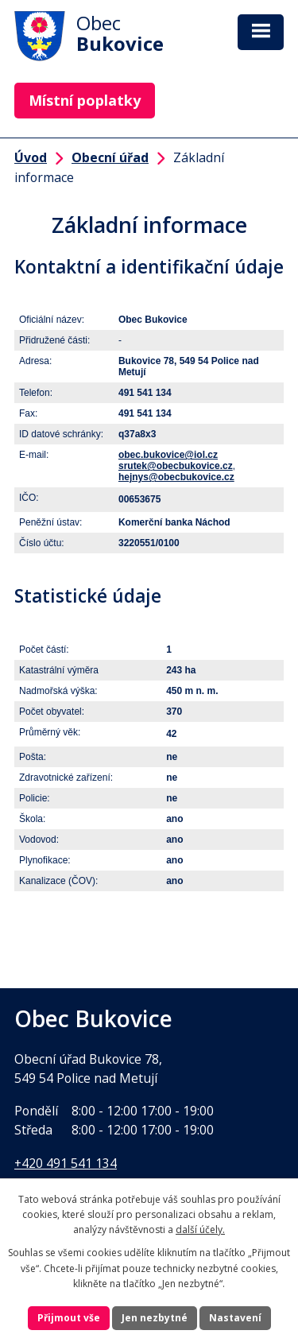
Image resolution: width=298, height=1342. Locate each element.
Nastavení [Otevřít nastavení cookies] (235, 1318)
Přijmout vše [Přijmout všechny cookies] (68, 1318)
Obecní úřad (110, 157)
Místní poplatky (85, 100)
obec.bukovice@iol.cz (168, 454)
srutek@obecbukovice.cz (175, 465)
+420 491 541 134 (65, 1163)
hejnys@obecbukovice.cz (176, 477)
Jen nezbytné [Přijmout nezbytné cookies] (155, 1318)
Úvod (30, 157)
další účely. (200, 1229)
